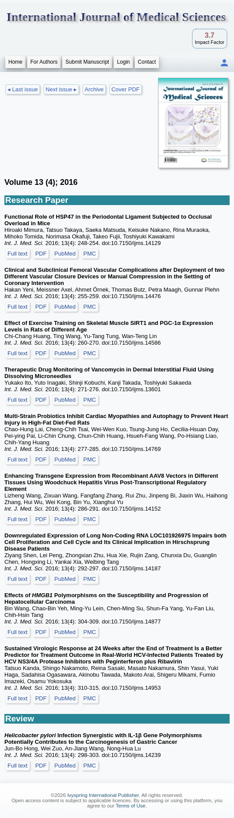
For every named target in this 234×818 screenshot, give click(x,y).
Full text (17, 253)
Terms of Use (131, 805)
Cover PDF (126, 89)
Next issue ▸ (61, 89)
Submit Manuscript (87, 62)
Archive (94, 89)
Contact (147, 62)
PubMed (65, 253)
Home (15, 62)
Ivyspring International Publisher (103, 795)
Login (123, 62)
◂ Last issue (22, 89)
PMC (89, 253)
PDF (41, 253)
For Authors (44, 62)
